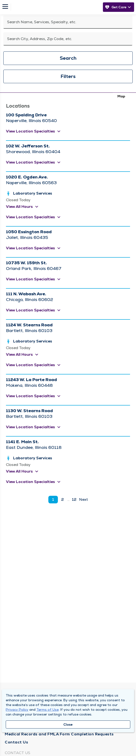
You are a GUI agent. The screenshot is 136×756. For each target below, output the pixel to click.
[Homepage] (55, 7)
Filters (68, 76)
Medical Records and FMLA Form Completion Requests (59, 734)
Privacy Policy (17, 709)
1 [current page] (53, 499)
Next (83, 499)
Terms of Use (47, 709)
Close (68, 724)
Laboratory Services (32, 193)
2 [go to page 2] (62, 499)
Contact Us (16, 742)
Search (68, 58)
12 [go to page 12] (74, 499)
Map (121, 96)
